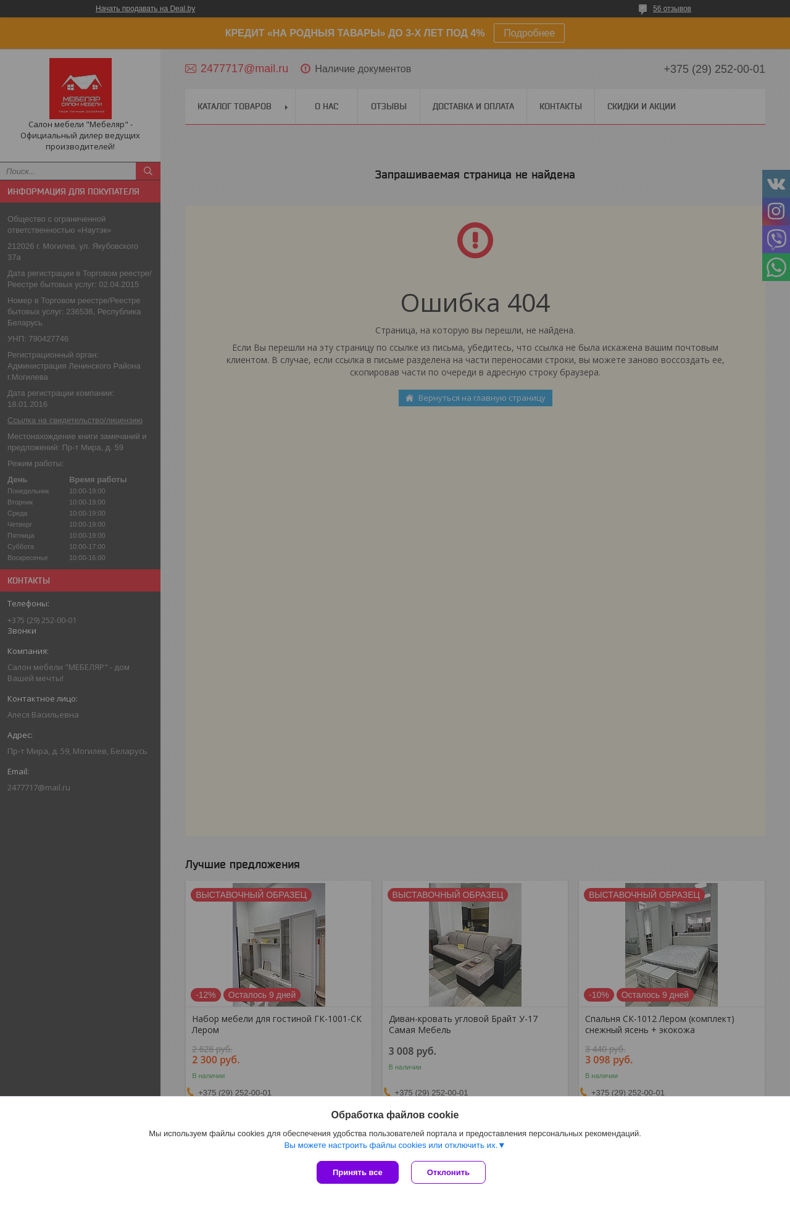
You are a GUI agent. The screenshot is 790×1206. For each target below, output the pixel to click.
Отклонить (448, 1172)
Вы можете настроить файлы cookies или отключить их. (390, 1145)
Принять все (358, 1172)
